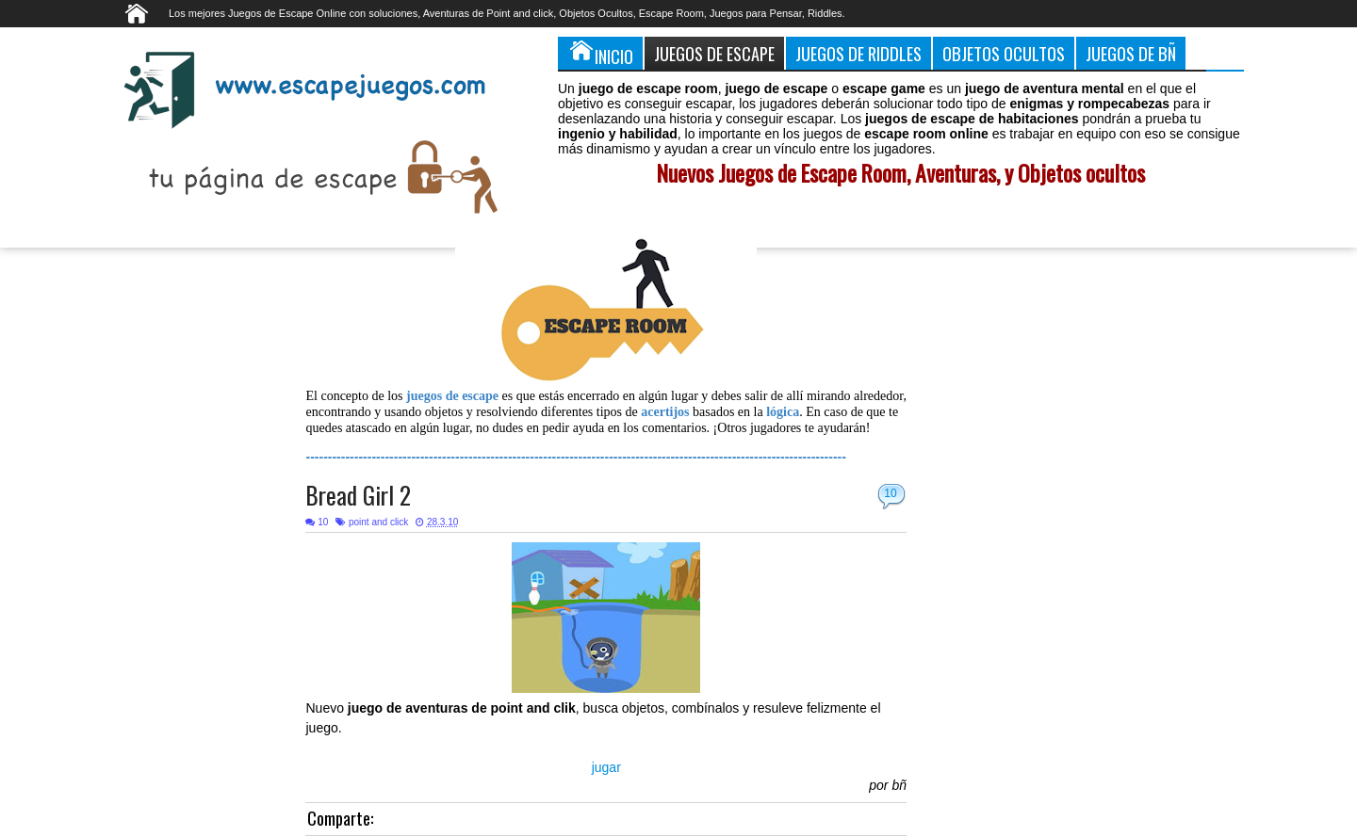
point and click (378, 522)
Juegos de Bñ (1131, 53)
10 (890, 493)
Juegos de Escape (714, 53)
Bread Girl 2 (358, 494)
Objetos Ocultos (1003, 53)
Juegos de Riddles (858, 53)
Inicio (600, 53)
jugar (606, 767)
